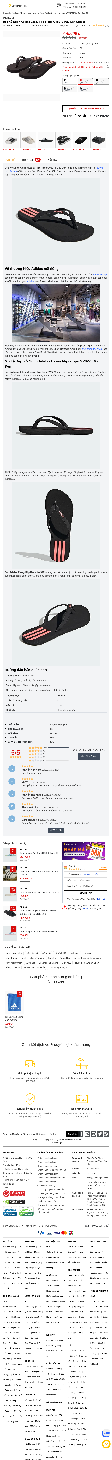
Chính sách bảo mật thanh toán (51, 1178)
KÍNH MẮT (50, 1335)
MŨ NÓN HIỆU (31, 1395)
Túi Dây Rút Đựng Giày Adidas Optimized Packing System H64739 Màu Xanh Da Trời (14, 1018)
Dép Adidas (26, 13)
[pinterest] (93, 1134)
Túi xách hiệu (60, 953)
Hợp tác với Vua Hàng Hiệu (15, 1169)
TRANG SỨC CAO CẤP (98, 1244)
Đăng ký (101, 899)
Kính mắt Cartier (14, 963)
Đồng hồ (46, 953)
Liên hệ (6, 1188)
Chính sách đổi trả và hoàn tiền (51, 1170)
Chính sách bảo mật (46, 1182)
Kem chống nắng (14, 953)
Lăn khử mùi (12, 958)
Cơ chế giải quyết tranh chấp (50, 1189)
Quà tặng (51, 958)
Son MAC (88, 953)
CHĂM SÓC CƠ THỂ (33, 1439)
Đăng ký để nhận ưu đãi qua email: (17, 1134)
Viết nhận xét (89, 756)
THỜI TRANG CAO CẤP (11, 1298)
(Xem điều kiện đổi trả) (89, 874)
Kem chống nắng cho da (60, 967)
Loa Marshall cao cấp (34, 967)
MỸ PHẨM (50, 1410)
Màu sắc (13, 737)
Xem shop (86, 893)
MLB (24, 958)
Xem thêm (56, 830)
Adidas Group (99, 274)
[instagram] (87, 1134)
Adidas (16, 13)
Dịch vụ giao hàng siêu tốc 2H (51, 1193)
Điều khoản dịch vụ (46, 1185)
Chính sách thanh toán (47, 1174)
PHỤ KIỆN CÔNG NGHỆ (54, 1244)
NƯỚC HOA (51, 1275)
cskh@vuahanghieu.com (98, 1178)
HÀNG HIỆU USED (54, 1402)
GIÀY (70, 1345)
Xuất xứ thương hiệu (20, 742)
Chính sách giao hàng (47, 1166)
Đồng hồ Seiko (13, 967)
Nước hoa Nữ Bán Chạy (87, 963)
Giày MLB (66, 963)
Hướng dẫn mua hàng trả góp (50, 1205)
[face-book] (80, 1134)
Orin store (73, 866)
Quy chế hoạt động (11, 1165)
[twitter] (100, 1134)
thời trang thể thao (92, 349)
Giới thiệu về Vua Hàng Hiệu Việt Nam (18, 1159)
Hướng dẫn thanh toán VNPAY (17, 1180)
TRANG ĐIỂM (74, 1270)
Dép (46, 25)
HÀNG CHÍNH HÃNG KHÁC (99, 1293)
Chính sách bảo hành (47, 1162)
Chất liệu (13, 724)
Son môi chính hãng (48, 963)
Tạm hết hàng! (86, 109)
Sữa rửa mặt (32, 953)
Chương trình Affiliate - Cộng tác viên (17, 1174)
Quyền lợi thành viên (46, 1201)
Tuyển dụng (8, 1184)
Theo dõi (103, 868)
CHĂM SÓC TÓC (53, 1363)
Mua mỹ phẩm (37, 958)
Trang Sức (65, 958)
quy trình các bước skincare (87, 958)
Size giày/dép (15, 729)
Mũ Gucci (75, 953)
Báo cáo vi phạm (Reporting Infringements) (50, 1210)
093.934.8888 (78, 3)
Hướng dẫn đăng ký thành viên (51, 1197)
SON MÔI (72, 1241)
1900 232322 (79, 7)
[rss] (106, 1134)
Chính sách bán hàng (47, 1158)
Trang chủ (7, 13)
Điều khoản (31, 1226)
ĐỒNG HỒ (29, 1361)
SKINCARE (30, 1241)
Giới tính (13, 733)
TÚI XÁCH (7, 1241)
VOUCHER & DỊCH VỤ (33, 1298)
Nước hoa (30, 963)
